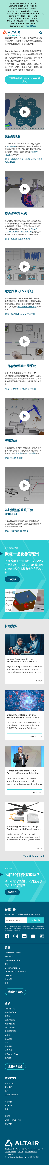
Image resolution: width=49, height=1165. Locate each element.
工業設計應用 (10, 1031)
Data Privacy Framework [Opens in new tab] (33, 1149)
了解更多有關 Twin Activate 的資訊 (24, 80)
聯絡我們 (12, 892)
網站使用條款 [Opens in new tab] (9, 1149)
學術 (6, 983)
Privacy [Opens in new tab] (19, 1149)
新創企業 (8, 979)
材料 (6, 1042)
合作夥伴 (8, 1101)
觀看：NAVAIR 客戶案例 (16, 531)
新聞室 (7, 1116)
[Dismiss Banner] (43, 14)
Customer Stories (13, 952)
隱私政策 (17, 930)
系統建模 (8, 1057)
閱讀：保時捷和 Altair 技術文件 (20, 314)
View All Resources (32, 856)
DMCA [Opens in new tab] (20, 1152)
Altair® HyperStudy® (27, 306)
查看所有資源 (15, 991)
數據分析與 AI (10, 1012)
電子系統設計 (10, 1020)
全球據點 (8, 1087)
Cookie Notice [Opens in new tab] (10, 1152)
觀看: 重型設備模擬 (14, 458)
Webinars (9, 956)
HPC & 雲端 (10, 1027)
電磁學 (7, 1016)
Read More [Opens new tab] (31, 26)
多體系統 (19, 453)
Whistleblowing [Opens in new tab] (31, 1152)
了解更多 (12, 579)
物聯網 (7, 1035)
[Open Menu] (44, 33)
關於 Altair (9, 1083)
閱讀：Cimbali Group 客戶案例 (20, 388)
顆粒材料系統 (30, 453)
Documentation (12, 968)
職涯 (6, 1091)
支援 (6, 1109)
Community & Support (15, 971)
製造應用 (8, 1039)
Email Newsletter (13, 1120)
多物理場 (8, 1046)
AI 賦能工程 (10, 1008)
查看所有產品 (15, 1066)
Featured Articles (13, 960)
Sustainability (11, 1094)
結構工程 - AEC (11, 1054)
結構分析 (8, 1050)
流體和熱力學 (10, 1023)
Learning (9, 975)
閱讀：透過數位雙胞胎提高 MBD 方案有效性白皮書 (24, 160)
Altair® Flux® (26, 231)
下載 (6, 964)
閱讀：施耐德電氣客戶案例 (17, 239)
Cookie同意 (9, 1154)
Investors (9, 1105)
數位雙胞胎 (11, 146)
